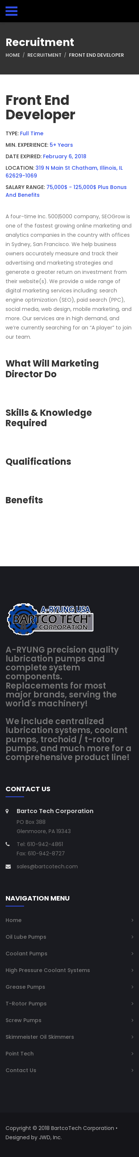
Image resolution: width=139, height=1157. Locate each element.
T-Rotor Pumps (26, 1003)
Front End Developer (96, 55)
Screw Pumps (24, 1020)
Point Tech (20, 1053)
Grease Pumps (25, 987)
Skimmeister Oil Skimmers (40, 1037)
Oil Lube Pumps (26, 937)
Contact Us (21, 1070)
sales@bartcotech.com (47, 866)
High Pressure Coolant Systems (48, 970)
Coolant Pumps (26, 953)
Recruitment (44, 55)
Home (13, 55)
